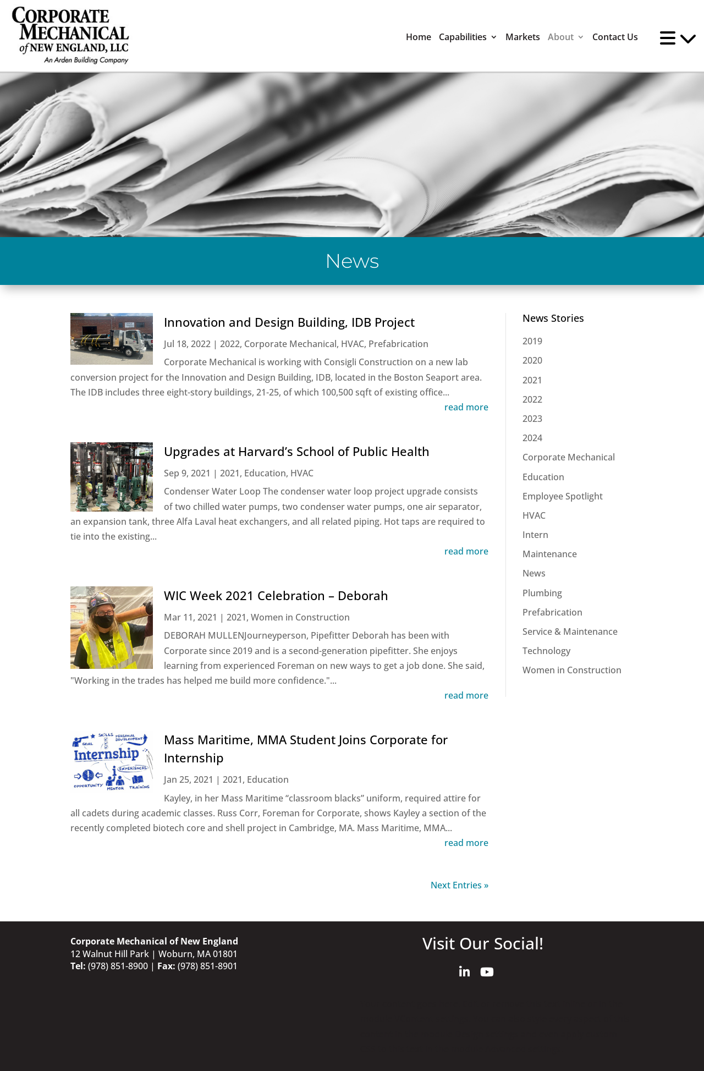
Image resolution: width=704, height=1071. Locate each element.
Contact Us (615, 37)
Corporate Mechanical (290, 344)
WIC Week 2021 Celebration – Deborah (276, 595)
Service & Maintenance (570, 631)
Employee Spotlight (562, 496)
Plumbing (542, 593)
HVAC (352, 344)
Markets (522, 37)
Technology (546, 651)
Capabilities (463, 37)
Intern (535, 535)
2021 (230, 473)
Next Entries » (459, 885)
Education (265, 473)
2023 (532, 419)
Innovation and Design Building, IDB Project (289, 322)
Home (418, 37)
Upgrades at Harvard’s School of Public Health (297, 451)
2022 (230, 344)
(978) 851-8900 (118, 966)
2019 (532, 341)
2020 (532, 360)
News (534, 573)
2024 (532, 438)
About (561, 37)
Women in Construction (300, 617)
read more (466, 407)
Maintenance (549, 554)
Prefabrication (398, 344)
